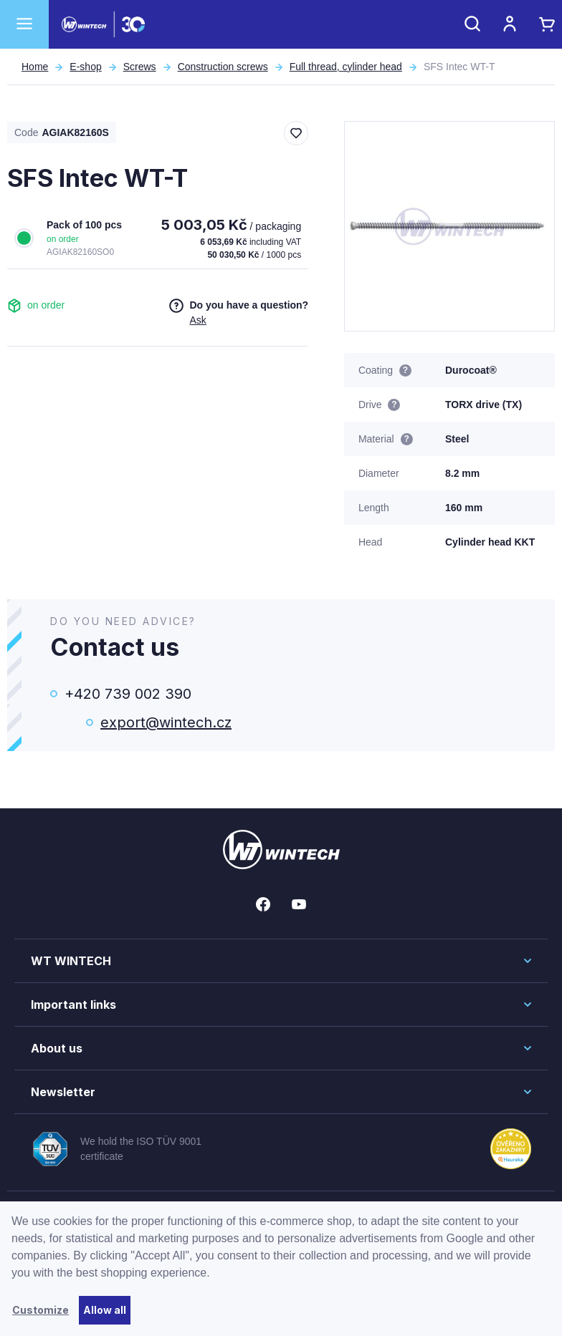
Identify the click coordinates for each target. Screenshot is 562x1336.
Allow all (104, 1310)
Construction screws (223, 66)
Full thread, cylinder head (346, 66)
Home (35, 66)
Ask (197, 320)
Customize (40, 1310)
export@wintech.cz (166, 722)
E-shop (85, 66)
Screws (139, 66)
